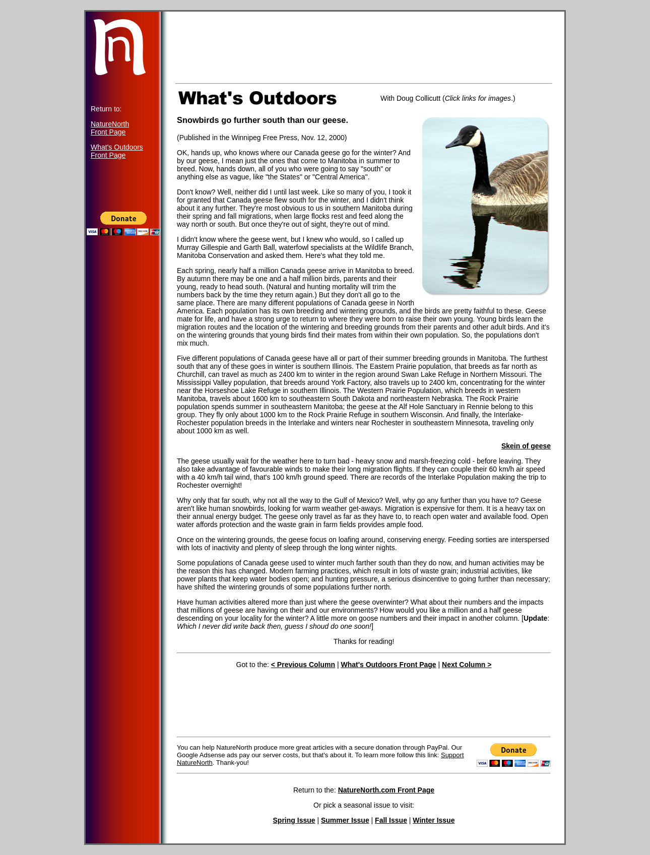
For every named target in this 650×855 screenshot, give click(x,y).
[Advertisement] (123, 439)
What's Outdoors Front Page (117, 151)
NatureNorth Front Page (110, 128)
